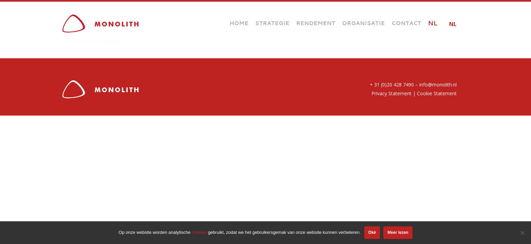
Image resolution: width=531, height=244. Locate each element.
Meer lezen (397, 232)
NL (453, 24)
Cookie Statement (437, 93)
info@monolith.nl (438, 84)
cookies (199, 232)
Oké (372, 232)
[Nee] (522, 232)
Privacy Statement (391, 93)
